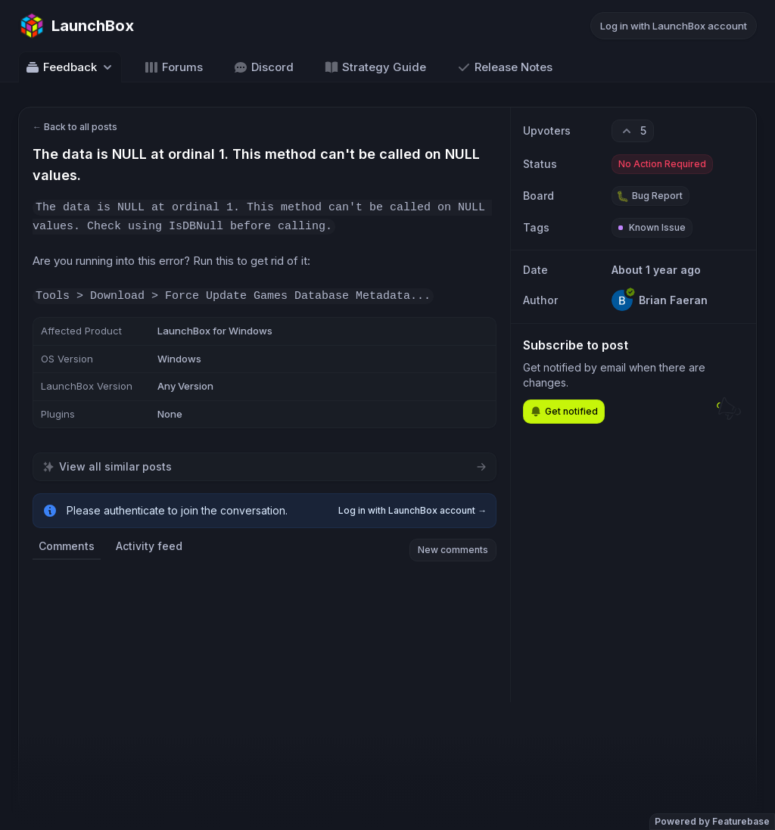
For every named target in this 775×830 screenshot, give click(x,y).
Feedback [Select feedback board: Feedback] (70, 67)
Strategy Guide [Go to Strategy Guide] (375, 67)
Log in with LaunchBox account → (412, 510)
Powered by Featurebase (712, 821)
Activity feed (149, 545)
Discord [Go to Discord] (263, 67)
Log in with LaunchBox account (673, 26)
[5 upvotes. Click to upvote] (633, 131)
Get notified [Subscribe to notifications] (564, 412)
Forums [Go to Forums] (173, 67)
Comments (67, 545)
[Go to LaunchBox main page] (76, 25)
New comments (453, 549)
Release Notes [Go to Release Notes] (504, 67)
